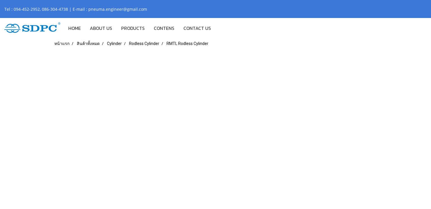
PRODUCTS (133, 28)
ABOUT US (101, 28)
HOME (74, 28)
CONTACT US (197, 28)
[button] (220, 28)
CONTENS (164, 28)
